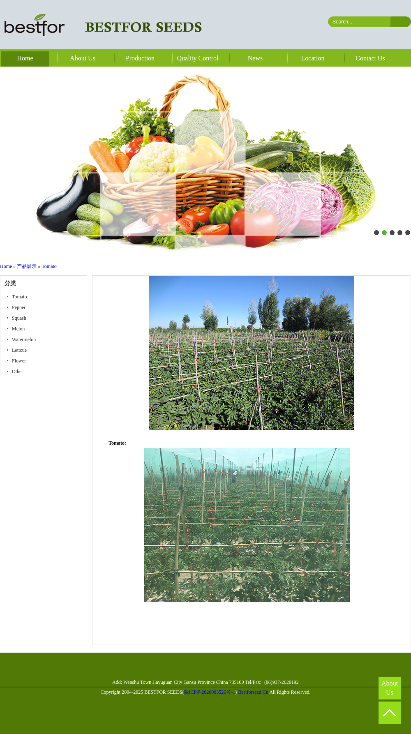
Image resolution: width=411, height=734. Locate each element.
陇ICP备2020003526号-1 (210, 692)
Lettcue (19, 350)
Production (140, 58)
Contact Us (370, 58)
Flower (19, 361)
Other (17, 371)
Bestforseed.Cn (253, 692)
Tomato (49, 266)
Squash (19, 318)
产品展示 (27, 266)
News (255, 58)
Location (313, 58)
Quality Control (198, 58)
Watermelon (24, 339)
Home (25, 58)
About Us (82, 58)
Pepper (18, 307)
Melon (18, 329)
